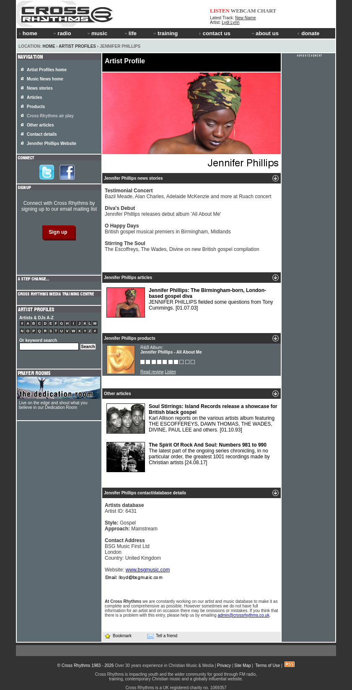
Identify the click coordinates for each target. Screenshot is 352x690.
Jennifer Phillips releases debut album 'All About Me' (163, 211)
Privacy (224, 665)
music (96, 33)
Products (36, 106)
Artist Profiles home (47, 69)
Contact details (42, 134)
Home (49, 46)
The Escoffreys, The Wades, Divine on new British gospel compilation (182, 246)
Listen (170, 372)
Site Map (242, 665)
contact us (214, 33)
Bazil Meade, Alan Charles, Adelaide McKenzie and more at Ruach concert (188, 193)
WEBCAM (243, 11)
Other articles (40, 125)
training (165, 33)
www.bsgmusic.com (148, 570)
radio (61, 33)
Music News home (45, 79)
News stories (40, 88)
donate (308, 33)
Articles (34, 97)
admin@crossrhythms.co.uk (243, 615)
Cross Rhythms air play (50, 116)
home (28, 33)
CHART (267, 11)
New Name (245, 18)
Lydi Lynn (230, 22)
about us (265, 33)
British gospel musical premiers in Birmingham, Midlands (168, 229)
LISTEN (220, 11)
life (130, 33)
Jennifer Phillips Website (51, 143)
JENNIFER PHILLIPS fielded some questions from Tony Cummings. (189, 302)
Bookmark (118, 635)
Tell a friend (162, 636)
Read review (152, 372)
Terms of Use (267, 665)
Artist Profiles (77, 46)
